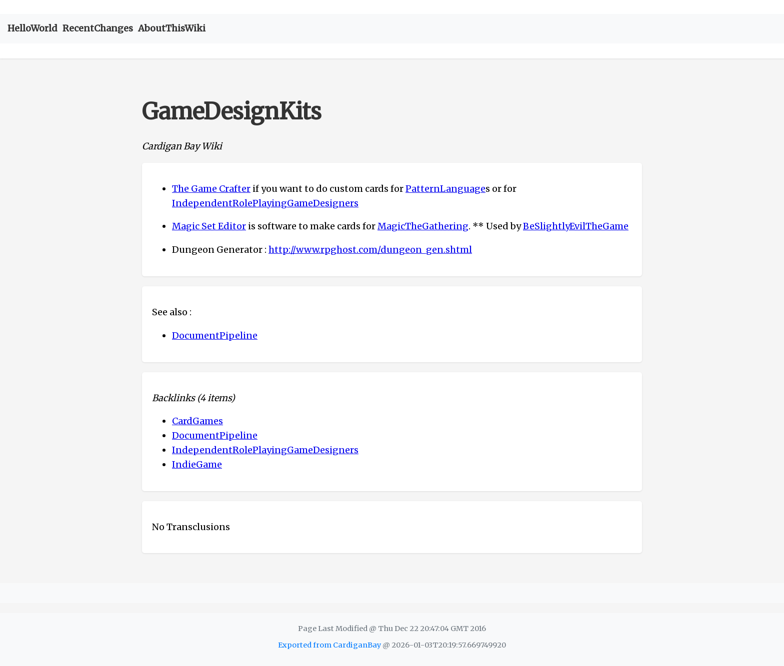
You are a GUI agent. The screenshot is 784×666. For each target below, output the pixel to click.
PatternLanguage (446, 188)
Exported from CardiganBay (329, 645)
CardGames (197, 421)
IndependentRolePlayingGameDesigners (265, 203)
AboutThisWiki (172, 28)
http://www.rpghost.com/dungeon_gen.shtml (370, 249)
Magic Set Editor (209, 226)
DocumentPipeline (215, 335)
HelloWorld (33, 28)
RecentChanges (97, 28)
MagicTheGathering (423, 226)
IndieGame (197, 464)
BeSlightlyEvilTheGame (575, 226)
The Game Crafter (211, 188)
